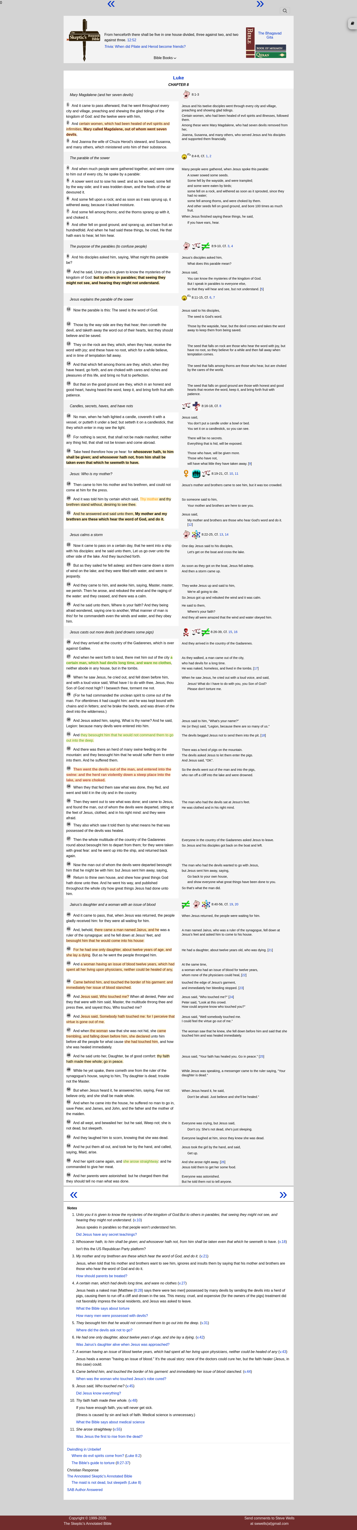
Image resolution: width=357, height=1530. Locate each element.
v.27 (182, 1283)
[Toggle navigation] (285, 10)
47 (68, 1029)
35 (68, 800)
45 (68, 995)
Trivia (108, 46)
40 (68, 914)
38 (68, 863)
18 (68, 450)
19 (68, 483)
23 (68, 564)
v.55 (117, 1429)
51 (68, 1102)
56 (68, 1174)
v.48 (133, 1400)
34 (68, 786)
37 (68, 838)
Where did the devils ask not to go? (104, 1330)
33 (68, 768)
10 (68, 271)
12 (68, 323)
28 (68, 676)
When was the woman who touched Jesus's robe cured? (121, 1379)
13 (68, 343)
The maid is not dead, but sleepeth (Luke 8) (106, 1482)
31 (68, 734)
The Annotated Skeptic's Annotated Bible (99, 1476)
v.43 (283, 1352)
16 (68, 415)
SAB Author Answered (85, 1490)
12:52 (131, 40)
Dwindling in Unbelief (84, 1449)
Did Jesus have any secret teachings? (106, 1234)
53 (68, 1136)
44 (68, 981)
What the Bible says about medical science (110, 1422)
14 (68, 363)
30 (68, 719)
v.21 (204, 1256)
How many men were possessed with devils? (112, 1316)
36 (68, 824)
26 (68, 642)
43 (68, 963)
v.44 (247, 1372)
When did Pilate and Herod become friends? (150, 46)
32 (68, 748)
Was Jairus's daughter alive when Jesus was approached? (123, 1344)
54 (68, 1145)
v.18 (282, 1242)
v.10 (137, 1220)
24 (68, 584)
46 (68, 1015)
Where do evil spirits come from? (98, 1456)
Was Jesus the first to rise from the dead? (109, 1436)
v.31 (204, 1323)
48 (68, 1055)
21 (68, 512)
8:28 (138, 1290)
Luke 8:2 (133, 1456)
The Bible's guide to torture (93, 1463)
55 (68, 1160)
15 (68, 383)
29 (68, 694)
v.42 (200, 1337)
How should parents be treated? (101, 1276)
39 (68, 876)
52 (68, 1121)
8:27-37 (123, 1463)
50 (68, 1089)
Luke (178, 77)
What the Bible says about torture (103, 1308)
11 (68, 309)
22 (68, 544)
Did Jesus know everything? (98, 1393)
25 (68, 604)
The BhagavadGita (269, 35)
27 (68, 656)
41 (68, 928)
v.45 (130, 1386)
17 (68, 436)
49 (68, 1069)
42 (68, 948)
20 (68, 498)
